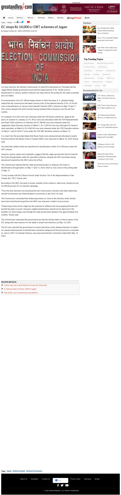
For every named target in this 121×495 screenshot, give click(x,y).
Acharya (97, 85)
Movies (31, 17)
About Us (23, 479)
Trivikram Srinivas (89, 67)
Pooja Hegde (88, 85)
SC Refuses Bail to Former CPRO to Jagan (20, 289)
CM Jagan (101, 78)
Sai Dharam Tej (110, 70)
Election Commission (34, 471)
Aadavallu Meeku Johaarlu (105, 63)
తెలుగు (87, 18)
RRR (104, 85)
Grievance (87, 479)
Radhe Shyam (102, 67)
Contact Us (46, 479)
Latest (11, 18)
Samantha (87, 74)
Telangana (109, 82)
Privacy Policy (75, 479)
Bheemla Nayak (89, 63)
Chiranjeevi (99, 70)
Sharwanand (106, 74)
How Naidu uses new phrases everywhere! (21, 293)
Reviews (41, 18)
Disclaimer (34, 479)
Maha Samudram (89, 78)
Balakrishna (110, 78)
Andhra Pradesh (19, 471)
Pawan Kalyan (88, 70)
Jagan (9, 471)
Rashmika (96, 74)
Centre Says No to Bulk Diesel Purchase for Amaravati (25, 285)
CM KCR (86, 82)
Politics (20, 17)
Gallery (51, 18)
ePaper (97, 479)
